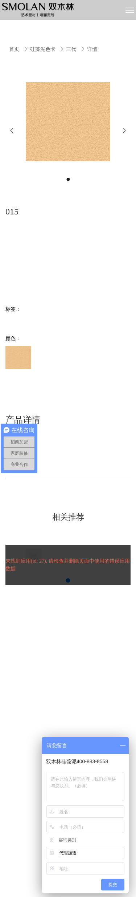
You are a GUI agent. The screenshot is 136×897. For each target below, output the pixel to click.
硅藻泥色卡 (43, 49)
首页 (15, 49)
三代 (72, 49)
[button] (12, 130)
